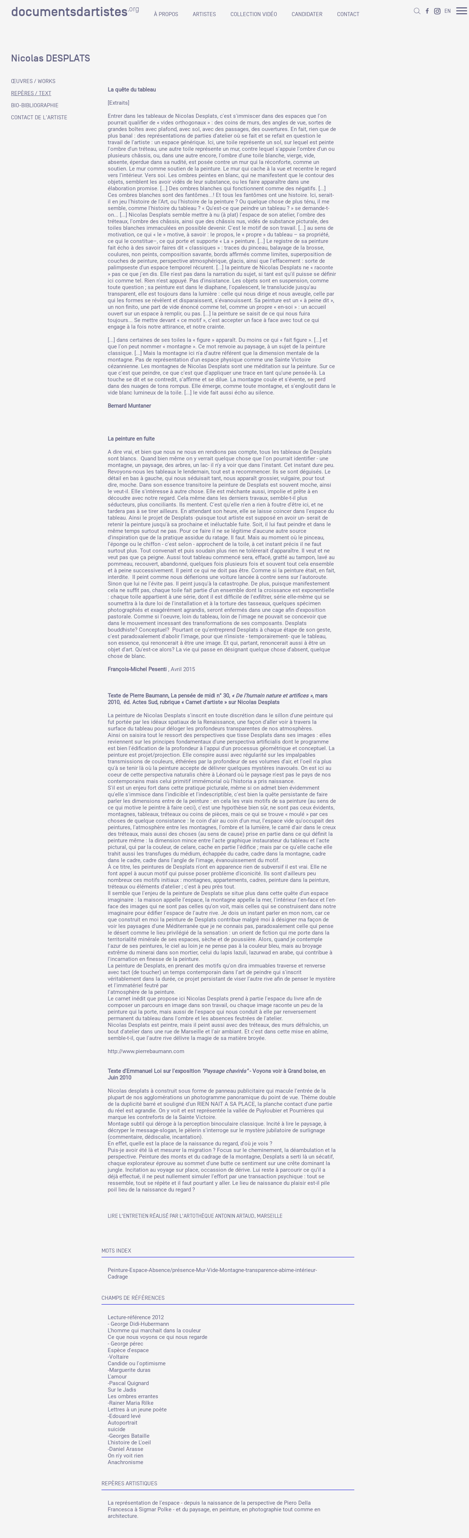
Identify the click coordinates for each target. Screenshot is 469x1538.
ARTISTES (204, 14)
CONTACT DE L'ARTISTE (39, 117)
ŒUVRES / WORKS (33, 81)
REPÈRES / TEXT (31, 93)
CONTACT (348, 14)
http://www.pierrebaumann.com (146, 1051)
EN (447, 11)
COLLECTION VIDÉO (253, 14)
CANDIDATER (307, 14)
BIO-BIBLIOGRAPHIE (35, 105)
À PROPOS (166, 14)
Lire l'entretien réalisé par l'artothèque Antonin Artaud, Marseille (195, 1216)
